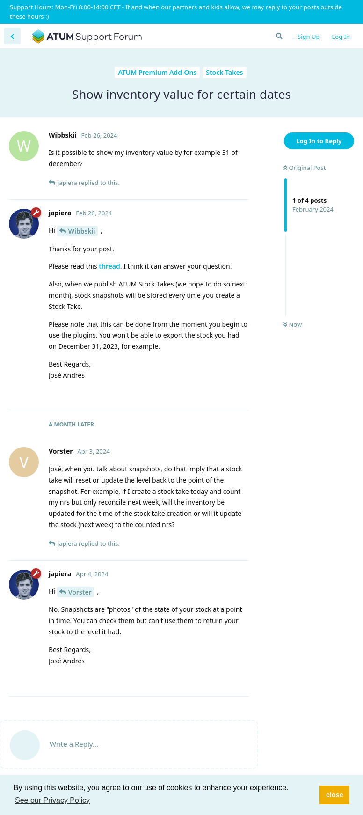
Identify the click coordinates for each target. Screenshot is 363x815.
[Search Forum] (279, 36)
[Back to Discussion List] (12, 36)
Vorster (80, 591)
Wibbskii (81, 231)
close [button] (334, 795)
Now (292, 324)
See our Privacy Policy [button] (52, 800)
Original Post (304, 167)
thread (109, 266)
